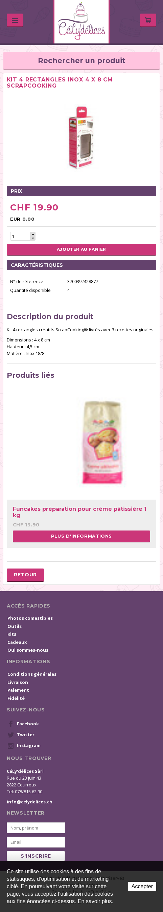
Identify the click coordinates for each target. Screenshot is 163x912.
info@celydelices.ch (29, 802)
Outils (14, 626)
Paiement (18, 690)
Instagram (24, 745)
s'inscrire (36, 856)
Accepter (142, 886)
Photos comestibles (30, 618)
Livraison (17, 682)
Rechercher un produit (81, 60)
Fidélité (16, 698)
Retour (25, 575)
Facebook (23, 724)
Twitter (20, 734)
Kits (11, 634)
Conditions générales (31, 674)
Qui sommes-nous (27, 650)
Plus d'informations (81, 536)
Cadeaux (17, 642)
